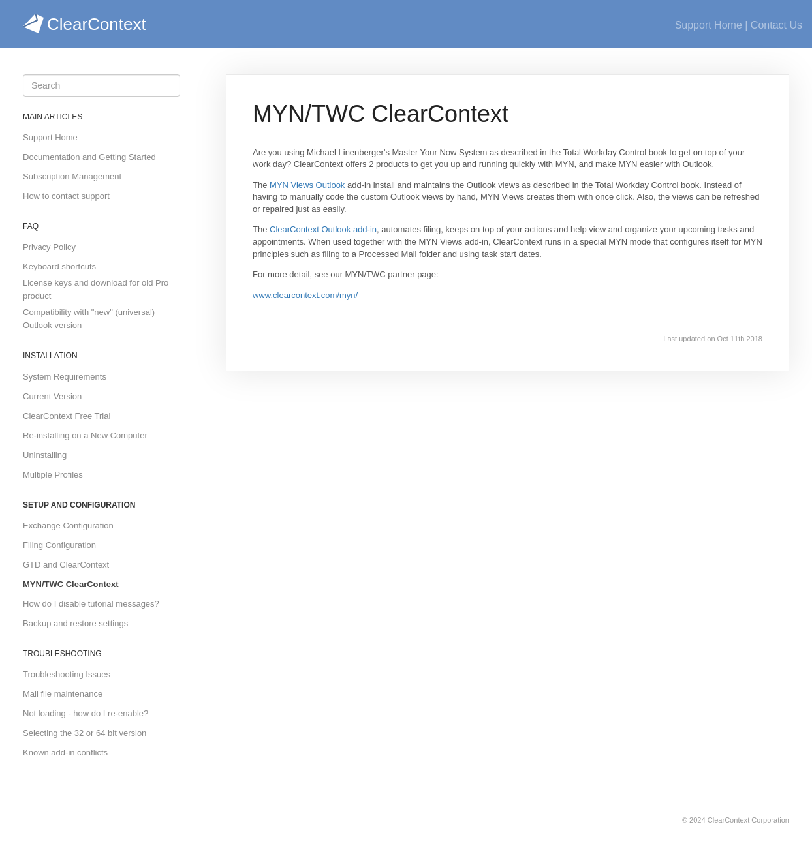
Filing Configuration (59, 545)
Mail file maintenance (62, 694)
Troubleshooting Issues (66, 674)
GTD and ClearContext (66, 565)
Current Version (52, 396)
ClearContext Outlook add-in (323, 229)
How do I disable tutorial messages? (91, 604)
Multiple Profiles (53, 474)
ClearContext (84, 24)
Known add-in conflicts (65, 752)
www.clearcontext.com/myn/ (305, 295)
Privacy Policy (49, 247)
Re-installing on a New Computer (85, 435)
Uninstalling (45, 455)
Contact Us (776, 25)
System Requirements (64, 377)
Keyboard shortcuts (59, 266)
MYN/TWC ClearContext (71, 584)
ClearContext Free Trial (66, 416)
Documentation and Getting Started (89, 157)
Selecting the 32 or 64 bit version (84, 733)
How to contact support (66, 196)
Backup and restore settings (75, 623)
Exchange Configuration (68, 525)
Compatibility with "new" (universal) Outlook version (89, 318)
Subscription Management (72, 176)
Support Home (708, 25)
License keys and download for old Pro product (95, 289)
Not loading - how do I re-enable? (85, 713)
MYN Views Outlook (307, 185)
